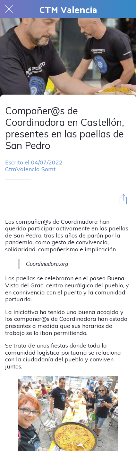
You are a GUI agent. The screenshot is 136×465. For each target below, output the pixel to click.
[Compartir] (123, 199)
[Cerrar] (9, 9)
